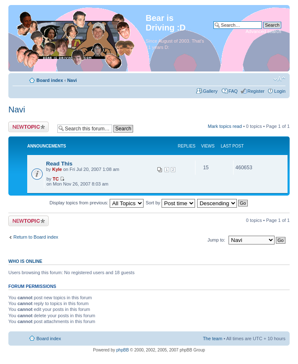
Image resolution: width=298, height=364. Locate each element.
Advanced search (263, 31)
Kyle (57, 169)
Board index (49, 80)
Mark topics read (225, 126)
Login (279, 91)
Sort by (170, 202)
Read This (59, 163)
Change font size (279, 79)
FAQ (233, 91)
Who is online (25, 261)
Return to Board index (35, 236)
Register (256, 91)
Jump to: (217, 239)
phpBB (122, 350)
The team (212, 338)
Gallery (211, 91)
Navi (72, 80)
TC (56, 178)
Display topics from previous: (96, 202)
